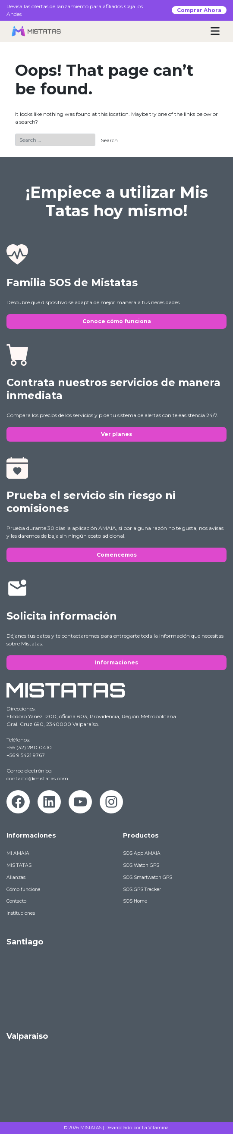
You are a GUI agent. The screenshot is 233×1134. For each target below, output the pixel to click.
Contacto (16, 901)
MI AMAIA (17, 853)
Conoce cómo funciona (116, 321)
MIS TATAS (18, 865)
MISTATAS (90, 1128)
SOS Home (135, 901)
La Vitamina (155, 1128)
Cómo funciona (23, 889)
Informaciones (116, 662)
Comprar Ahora (199, 10)
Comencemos (117, 554)
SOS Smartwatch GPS (147, 877)
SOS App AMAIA (142, 853)
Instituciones (20, 913)
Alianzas (15, 877)
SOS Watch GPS (141, 865)
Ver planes (116, 434)
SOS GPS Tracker (142, 889)
